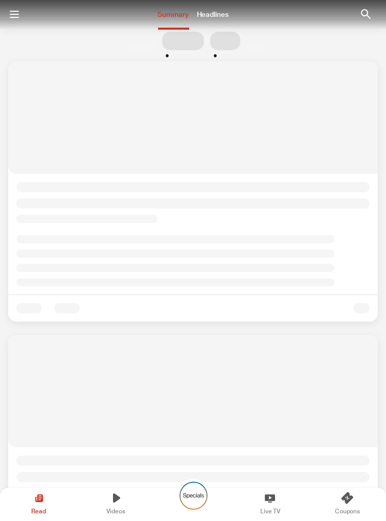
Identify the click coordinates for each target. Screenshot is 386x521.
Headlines (213, 14)
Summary (172, 14)
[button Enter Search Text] (365, 14)
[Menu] (14, 14)
